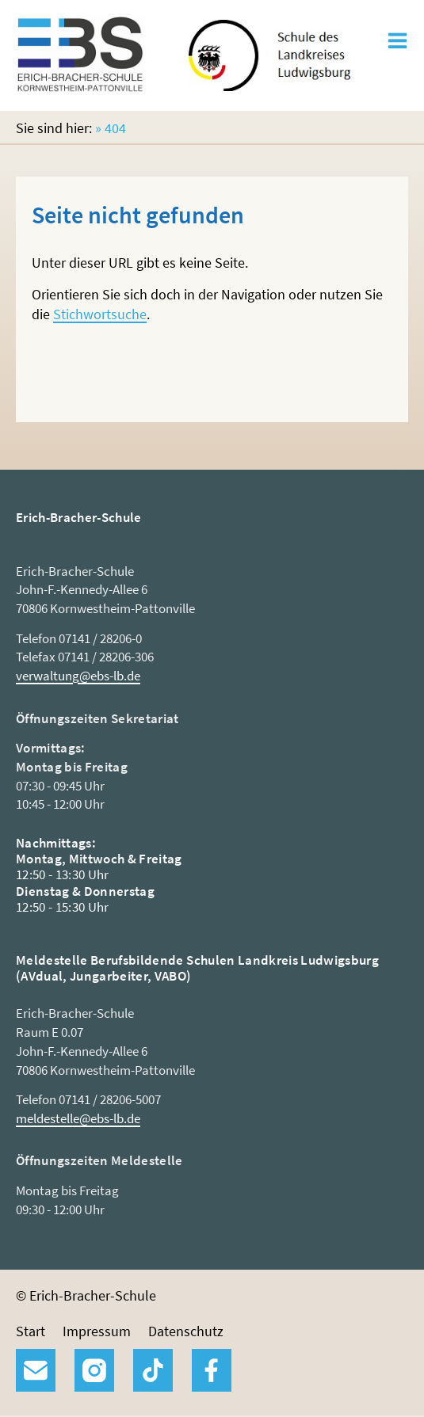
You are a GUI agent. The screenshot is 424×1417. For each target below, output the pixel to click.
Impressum (97, 1331)
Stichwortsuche (100, 314)
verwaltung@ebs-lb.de (78, 675)
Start (30, 1331)
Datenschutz (185, 1331)
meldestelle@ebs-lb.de (78, 1118)
